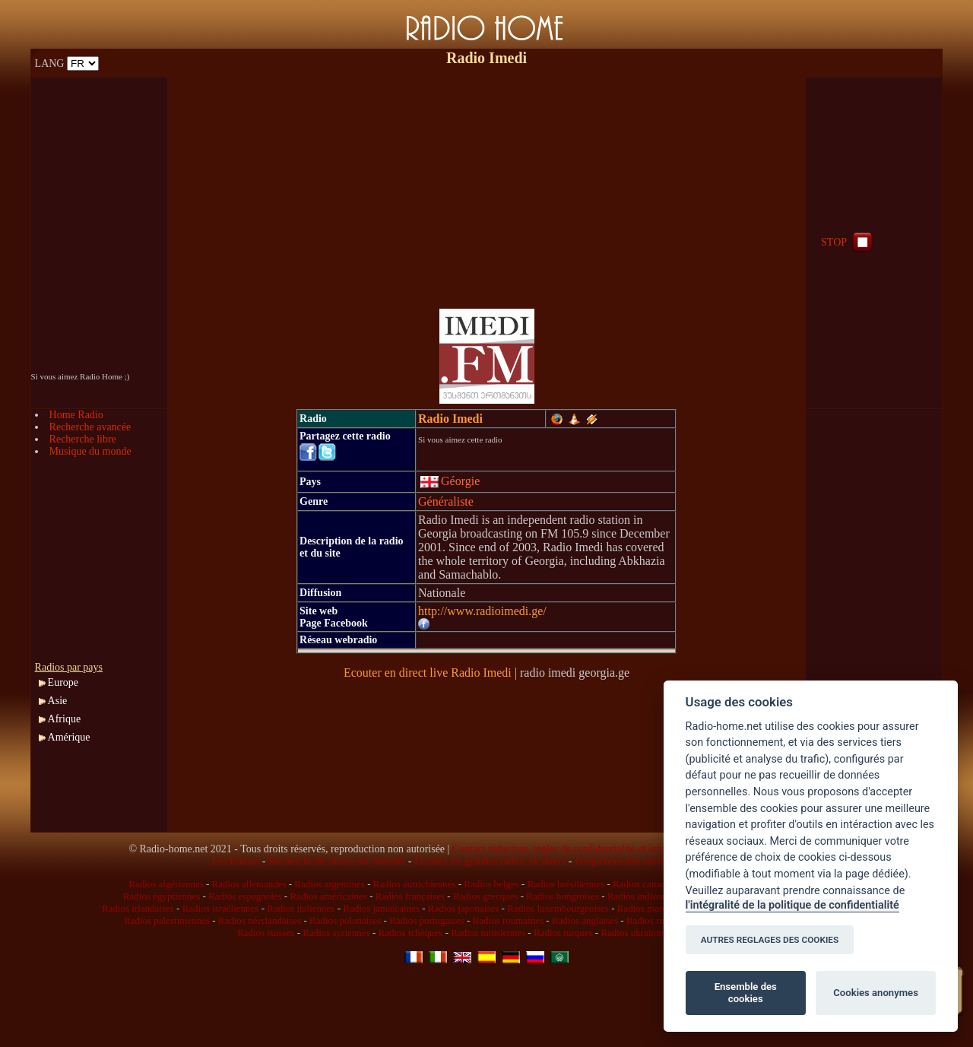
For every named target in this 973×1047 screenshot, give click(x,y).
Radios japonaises (463, 908)
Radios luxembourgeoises (558, 908)
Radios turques (563, 932)
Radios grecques (485, 896)
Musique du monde (90, 451)
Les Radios (236, 861)
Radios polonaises (345, 920)
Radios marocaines (655, 908)
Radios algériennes (166, 884)
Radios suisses (265, 932)
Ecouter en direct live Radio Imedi (428, 672)
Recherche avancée (90, 427)
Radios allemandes (249, 884)
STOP (848, 242)
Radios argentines (329, 884)
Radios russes (653, 920)
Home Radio (76, 414)
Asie (58, 700)
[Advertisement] (486, 184)
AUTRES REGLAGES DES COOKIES (770, 939)
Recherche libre (82, 439)
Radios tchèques (411, 932)
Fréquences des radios (622, 861)
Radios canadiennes (652, 884)
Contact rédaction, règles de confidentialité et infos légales (577, 849)
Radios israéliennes (220, 908)
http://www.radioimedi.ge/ (482, 610)
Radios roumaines (508, 920)
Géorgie (450, 480)
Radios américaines (328, 896)
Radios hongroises (562, 896)
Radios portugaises (426, 920)
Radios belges (491, 884)
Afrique (64, 719)
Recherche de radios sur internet (336, 861)
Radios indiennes (641, 896)
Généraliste (446, 501)
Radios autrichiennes (414, 884)
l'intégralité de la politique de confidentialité (792, 905)
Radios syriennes (336, 932)
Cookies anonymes (875, 992)
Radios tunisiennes (488, 932)
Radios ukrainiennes (641, 932)
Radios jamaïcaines (381, 908)
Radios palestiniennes (167, 920)
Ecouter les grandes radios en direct (490, 861)
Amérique (69, 737)
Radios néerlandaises (259, 920)
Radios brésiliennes (566, 884)
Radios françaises (410, 896)
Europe (63, 682)
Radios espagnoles (244, 896)
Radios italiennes (300, 908)
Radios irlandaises (138, 908)
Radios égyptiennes (161, 896)
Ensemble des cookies (746, 992)
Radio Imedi (450, 418)
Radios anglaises (585, 920)
